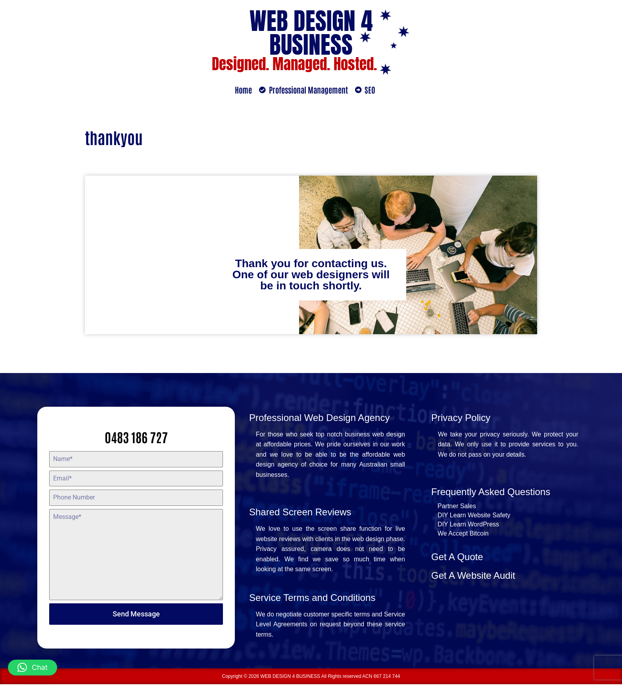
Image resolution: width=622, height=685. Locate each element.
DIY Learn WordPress (468, 524)
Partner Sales (457, 506)
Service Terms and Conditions (312, 598)
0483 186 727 (136, 437)
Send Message (136, 614)
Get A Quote (457, 557)
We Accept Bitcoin (463, 533)
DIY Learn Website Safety (474, 515)
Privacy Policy (460, 417)
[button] (32, 667)
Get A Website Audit (473, 575)
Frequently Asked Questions (490, 492)
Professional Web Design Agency (319, 417)
